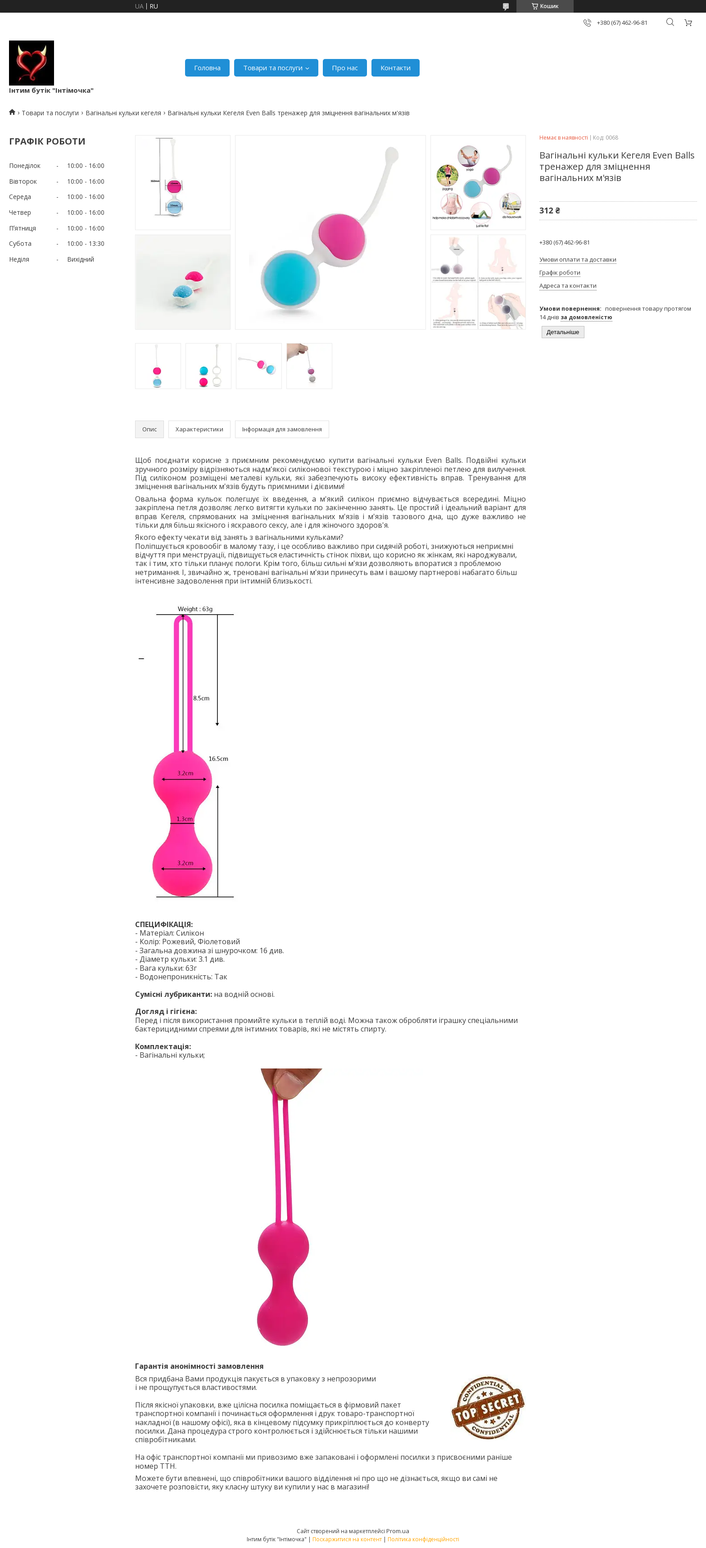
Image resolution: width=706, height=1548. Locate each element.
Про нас (345, 67)
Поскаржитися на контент (347, 1539)
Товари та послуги (273, 67)
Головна (207, 67)
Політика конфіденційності (423, 1539)
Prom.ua (397, 1531)
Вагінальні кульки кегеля (123, 113)
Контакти (395, 67)
